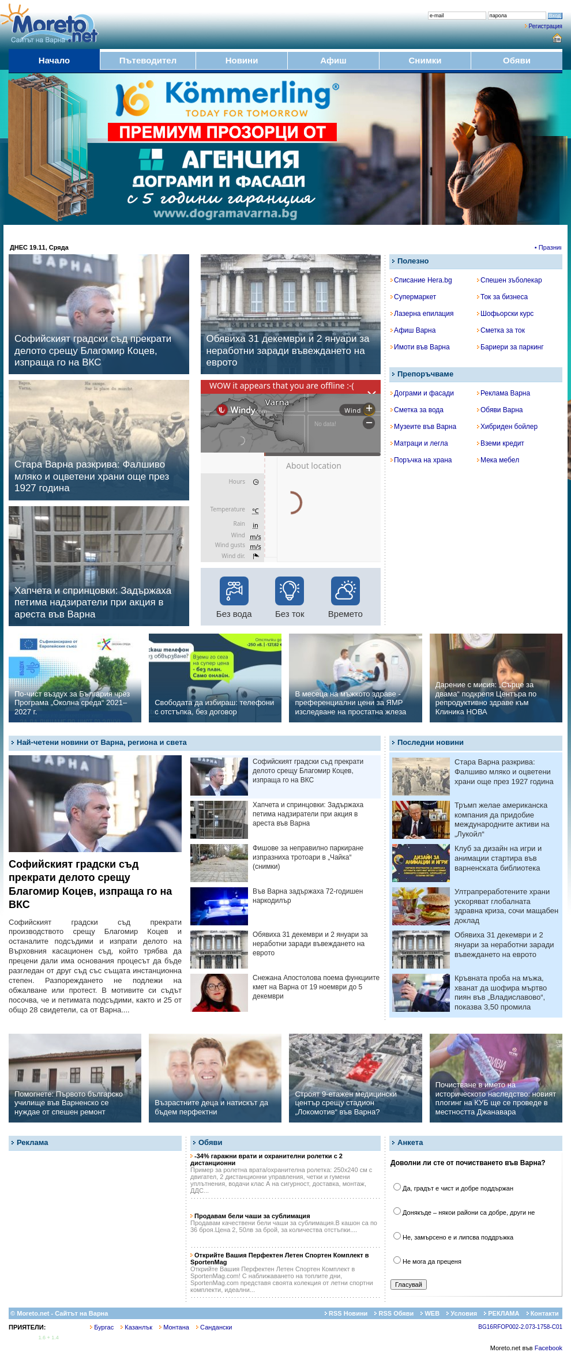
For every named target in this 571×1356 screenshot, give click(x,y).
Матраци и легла (419, 443)
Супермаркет (413, 297)
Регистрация (545, 26)
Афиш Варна (412, 330)
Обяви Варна (500, 410)
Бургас (102, 1327)
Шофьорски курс (505, 314)
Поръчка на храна (421, 460)
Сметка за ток (501, 330)
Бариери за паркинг (510, 347)
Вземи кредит (500, 443)
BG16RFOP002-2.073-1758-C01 (520, 1327)
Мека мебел (498, 460)
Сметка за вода (417, 410)
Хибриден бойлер (507, 427)
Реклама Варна (503, 393)
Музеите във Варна (423, 427)
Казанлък (136, 1327)
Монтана (174, 1327)
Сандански (214, 1327)
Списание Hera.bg (421, 280)
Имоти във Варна (420, 347)
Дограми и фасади (422, 393)
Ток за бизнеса (502, 297)
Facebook (548, 1347)
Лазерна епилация (421, 314)
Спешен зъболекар (509, 280)
